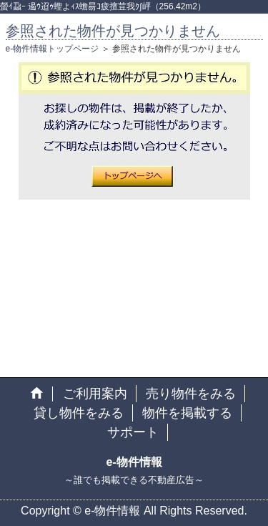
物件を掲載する (187, 413)
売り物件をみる (191, 393)
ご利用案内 (95, 393)
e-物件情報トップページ (52, 49)
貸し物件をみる (79, 413)
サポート (133, 432)
